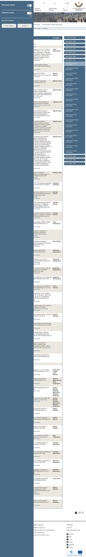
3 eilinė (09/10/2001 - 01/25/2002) (71, 125)
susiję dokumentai (33, 60)
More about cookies (8, 20)
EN (68, 3)
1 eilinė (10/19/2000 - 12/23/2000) (71, 151)
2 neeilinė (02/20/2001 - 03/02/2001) (72, 141)
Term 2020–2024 (70, 41)
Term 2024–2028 (70, 37)
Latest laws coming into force (41, 534)
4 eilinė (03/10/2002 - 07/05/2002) (71, 115)
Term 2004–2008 (70, 56)
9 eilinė (38, 28)
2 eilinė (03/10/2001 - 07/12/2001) (71, 136)
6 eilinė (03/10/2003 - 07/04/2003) (71, 94)
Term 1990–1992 (70, 164)
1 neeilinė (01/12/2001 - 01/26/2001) (72, 146)
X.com (70, 538)
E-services (69, 527)
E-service (65, 9)
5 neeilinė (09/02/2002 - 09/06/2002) (72, 110)
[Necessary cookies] (29, 5)
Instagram (71, 543)
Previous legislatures (38, 9)
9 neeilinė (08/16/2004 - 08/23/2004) (72, 68)
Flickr (70, 536)
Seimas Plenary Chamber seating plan (52, 24)
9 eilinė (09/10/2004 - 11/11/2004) (71, 63)
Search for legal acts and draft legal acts (44, 529)
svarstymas (39, 75)
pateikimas (39, 244)
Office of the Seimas (53, 9)
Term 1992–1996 (70, 160)
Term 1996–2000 (70, 156)
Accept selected (9, 25)
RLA (43, 3)
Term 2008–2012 (70, 52)
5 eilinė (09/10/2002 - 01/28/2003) (71, 105)
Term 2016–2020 (70, 45)
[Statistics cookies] (29, 13)
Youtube (71, 541)
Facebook (71, 533)
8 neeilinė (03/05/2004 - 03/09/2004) (72, 79)
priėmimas (39, 59)
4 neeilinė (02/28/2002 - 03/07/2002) (72, 120)
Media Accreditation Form (73, 529)
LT (65, 3)
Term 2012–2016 (70, 49)
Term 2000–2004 (70, 60)
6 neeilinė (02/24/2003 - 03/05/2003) (72, 100)
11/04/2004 (44, 28)
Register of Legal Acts (39, 527)
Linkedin (71, 546)
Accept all (24, 25)
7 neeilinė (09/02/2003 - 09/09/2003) (72, 89)
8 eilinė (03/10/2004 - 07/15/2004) (71, 74)
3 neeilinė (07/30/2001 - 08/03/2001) (72, 131)
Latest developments (39, 531)
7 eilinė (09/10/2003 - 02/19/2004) (71, 84)
